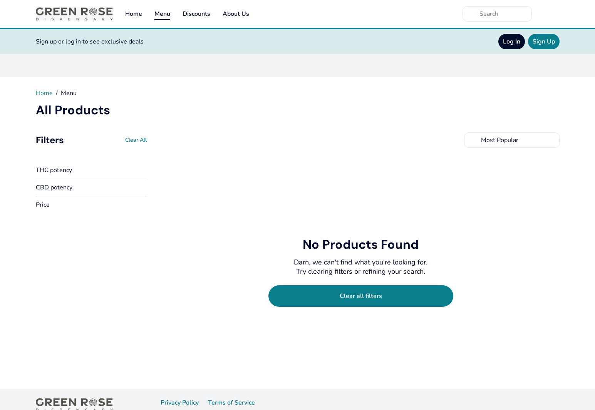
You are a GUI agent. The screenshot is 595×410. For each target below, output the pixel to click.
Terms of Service (231, 402)
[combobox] (512, 140)
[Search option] (512, 140)
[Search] (503, 13)
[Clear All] (136, 140)
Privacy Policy (180, 402)
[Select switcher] (552, 140)
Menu (162, 14)
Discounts (196, 14)
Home (133, 14)
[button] (91, 170)
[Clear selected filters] (360, 296)
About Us (236, 14)
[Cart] (552, 14)
